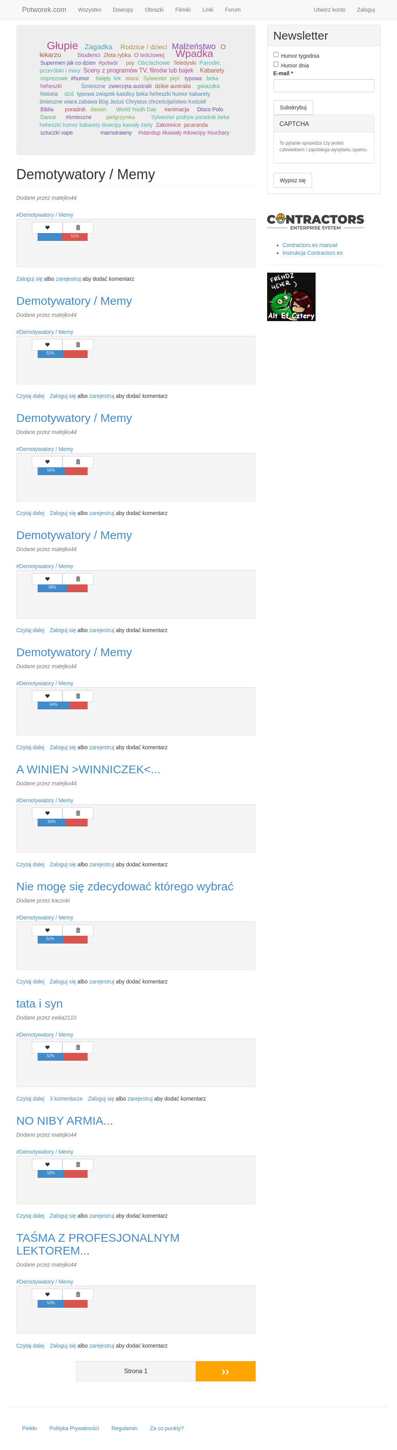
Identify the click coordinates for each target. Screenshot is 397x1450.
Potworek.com (44, 10)
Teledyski (184, 63)
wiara (132, 78)
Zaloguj (366, 10)
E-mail (283, 73)
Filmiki (183, 10)
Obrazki (154, 10)
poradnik (75, 109)
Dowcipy (123, 10)
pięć (175, 78)
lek (117, 78)
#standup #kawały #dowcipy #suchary (183, 133)
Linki (208, 10)
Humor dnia (291, 65)
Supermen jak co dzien (67, 63)
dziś (69, 94)
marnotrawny (116, 133)
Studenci (88, 55)
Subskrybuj (293, 107)
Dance (48, 117)
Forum (233, 10)
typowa (193, 78)
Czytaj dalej (30, 396)
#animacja (176, 109)
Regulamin (125, 1428)
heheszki (51, 86)
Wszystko (89, 10)
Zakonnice (168, 125)
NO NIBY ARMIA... (64, 1120)
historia (49, 94)
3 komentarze (66, 1099)
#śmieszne (78, 117)
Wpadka (194, 53)
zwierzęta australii (130, 86)
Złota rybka (117, 55)
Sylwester (155, 78)
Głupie (62, 46)
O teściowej (149, 55)
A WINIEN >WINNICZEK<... (88, 769)
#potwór (108, 63)
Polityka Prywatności (74, 1428)
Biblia (47, 109)
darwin (98, 109)
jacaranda (196, 125)
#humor (80, 78)
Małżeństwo (194, 46)
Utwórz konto (329, 10)
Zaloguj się (29, 279)
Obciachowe (154, 62)
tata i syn (39, 1003)
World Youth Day (136, 109)
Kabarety (212, 70)
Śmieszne (93, 86)
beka (212, 78)
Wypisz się (293, 180)
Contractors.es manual (310, 245)
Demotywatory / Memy (46, 215)
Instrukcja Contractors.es (313, 253)
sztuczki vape (56, 133)
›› (226, 1371)
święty (103, 78)
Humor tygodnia (296, 55)
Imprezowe (53, 78)
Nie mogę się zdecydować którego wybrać (124, 886)
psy (130, 63)
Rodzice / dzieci (144, 47)
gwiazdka (208, 86)
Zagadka (98, 47)
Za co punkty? (167, 1428)
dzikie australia (173, 86)
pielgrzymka (120, 117)
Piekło (29, 1428)
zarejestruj (68, 279)
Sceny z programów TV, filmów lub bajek (138, 70)
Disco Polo (210, 109)
